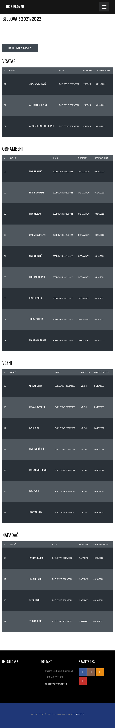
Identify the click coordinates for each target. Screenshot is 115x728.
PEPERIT (80, 714)
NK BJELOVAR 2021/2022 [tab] (20, 48)
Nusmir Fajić (25, 578)
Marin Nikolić (26, 171)
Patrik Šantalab (27, 192)
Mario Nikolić (26, 255)
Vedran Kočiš (26, 621)
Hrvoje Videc (26, 298)
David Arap (24, 427)
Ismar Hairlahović (28, 470)
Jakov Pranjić (26, 512)
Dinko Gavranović (27, 83)
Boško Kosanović (27, 406)
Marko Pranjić (26, 557)
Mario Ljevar (25, 213)
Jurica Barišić (26, 319)
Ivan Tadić (24, 491)
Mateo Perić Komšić (28, 104)
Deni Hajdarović (27, 277)
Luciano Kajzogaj (28, 340)
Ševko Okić (25, 600)
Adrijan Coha (26, 385)
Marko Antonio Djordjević (31, 126)
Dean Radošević (27, 449)
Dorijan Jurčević (28, 234)
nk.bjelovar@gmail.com (56, 684)
